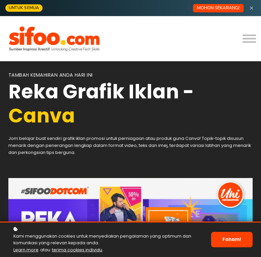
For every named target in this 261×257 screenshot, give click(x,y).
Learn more (26, 250)
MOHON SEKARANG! (218, 8)
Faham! (232, 239)
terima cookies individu (77, 250)
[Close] (252, 8)
